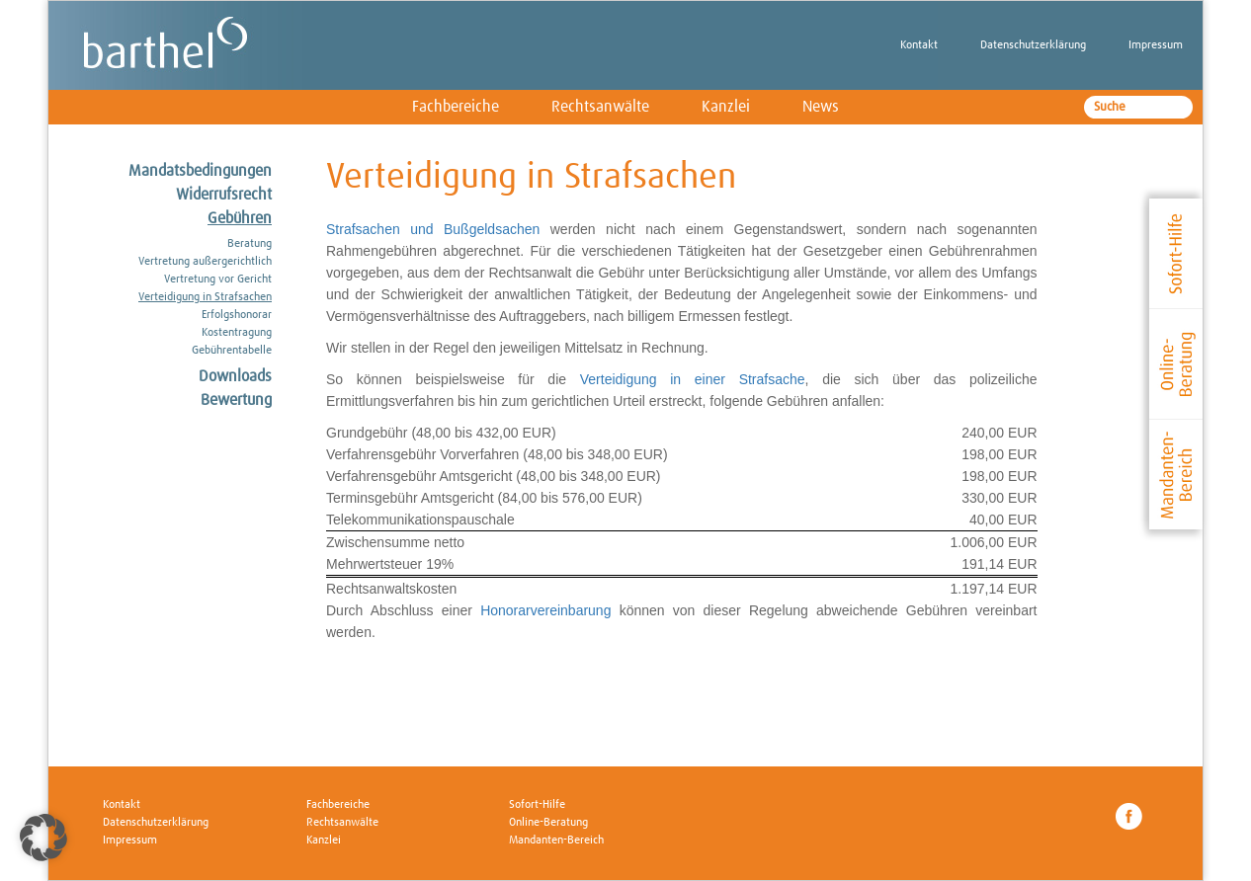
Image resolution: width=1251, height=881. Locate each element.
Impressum (1155, 45)
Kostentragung (237, 333)
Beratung (249, 244)
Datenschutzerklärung (1033, 45)
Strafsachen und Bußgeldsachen (433, 229)
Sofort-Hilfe (537, 805)
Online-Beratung (548, 823)
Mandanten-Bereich (556, 840)
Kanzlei (726, 107)
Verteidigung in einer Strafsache (692, 379)
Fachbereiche (455, 107)
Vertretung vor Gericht (218, 279)
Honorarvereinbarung (545, 610)
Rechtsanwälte (600, 107)
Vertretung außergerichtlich (205, 262)
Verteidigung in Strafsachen (205, 297)
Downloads (235, 376)
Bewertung (236, 400)
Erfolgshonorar (237, 315)
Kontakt (919, 45)
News (820, 107)
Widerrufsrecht (224, 194)
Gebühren (240, 218)
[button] (43, 837)
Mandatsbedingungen (200, 171)
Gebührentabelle (232, 351)
